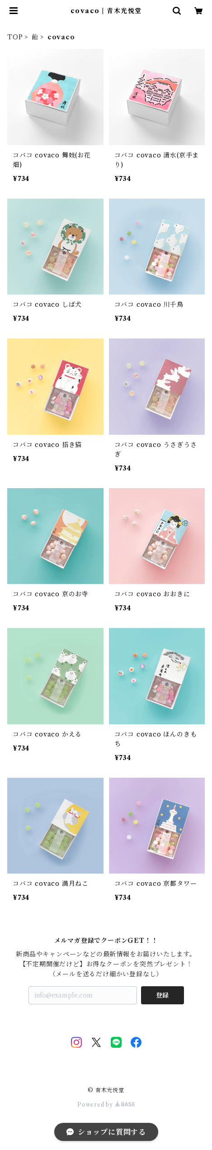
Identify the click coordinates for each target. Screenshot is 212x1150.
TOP (15, 37)
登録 (162, 995)
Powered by (106, 1104)
